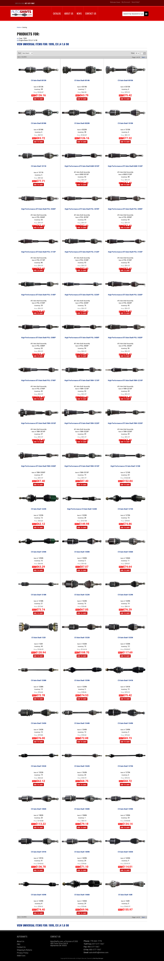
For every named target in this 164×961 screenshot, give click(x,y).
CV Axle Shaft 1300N (82, 552)
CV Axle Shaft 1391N (38, 852)
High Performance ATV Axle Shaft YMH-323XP (125, 423)
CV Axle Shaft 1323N (82, 595)
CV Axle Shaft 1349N (125, 723)
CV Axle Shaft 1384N (82, 809)
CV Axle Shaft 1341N (125, 680)
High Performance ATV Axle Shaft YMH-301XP (38, 423)
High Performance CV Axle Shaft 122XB (82, 509)
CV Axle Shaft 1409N (82, 852)
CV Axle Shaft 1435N (125, 852)
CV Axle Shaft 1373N (125, 766)
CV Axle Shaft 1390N (125, 809)
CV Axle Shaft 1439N (38, 895)
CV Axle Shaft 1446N (82, 895)
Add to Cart (38, 399)
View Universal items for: (43, 925)
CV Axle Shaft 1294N (38, 552)
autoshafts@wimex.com (98, 952)
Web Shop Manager (98, 958)
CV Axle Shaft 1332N (82, 637)
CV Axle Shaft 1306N (125, 552)
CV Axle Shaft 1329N (125, 595)
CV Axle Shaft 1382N (38, 809)
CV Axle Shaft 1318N (38, 595)
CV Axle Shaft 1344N (82, 723)
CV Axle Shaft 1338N (38, 680)
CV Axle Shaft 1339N (82, 680)
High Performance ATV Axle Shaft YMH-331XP (82, 466)
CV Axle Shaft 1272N (125, 509)
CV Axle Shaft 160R (125, 895)
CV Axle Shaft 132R (38, 637)
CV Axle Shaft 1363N (82, 766)
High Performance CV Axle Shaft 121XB (125, 466)
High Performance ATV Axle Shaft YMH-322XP (82, 423)
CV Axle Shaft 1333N (125, 637)
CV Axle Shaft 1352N (38, 766)
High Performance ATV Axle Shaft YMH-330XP (38, 466)
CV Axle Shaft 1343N (38, 723)
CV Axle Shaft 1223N (38, 509)
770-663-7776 (96, 941)
